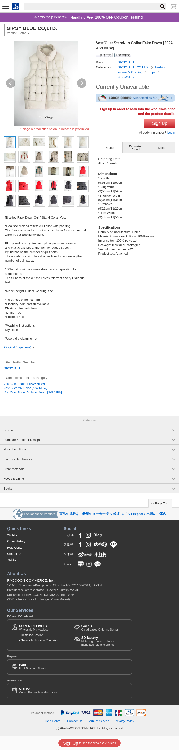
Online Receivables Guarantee (38, 690)
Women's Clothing (130, 72)
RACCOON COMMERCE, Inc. (31, 580)
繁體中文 (124, 55)
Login (171, 132)
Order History (16, 541)
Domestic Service (32, 635)
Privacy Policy (124, 721)
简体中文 (105, 55)
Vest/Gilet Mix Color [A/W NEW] (25, 388)
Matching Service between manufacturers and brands (104, 641)
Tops (152, 72)
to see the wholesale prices (89, 743)
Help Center (15, 547)
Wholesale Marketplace (34, 627)
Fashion (161, 67)
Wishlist (12, 535)
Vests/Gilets (126, 77)
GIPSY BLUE (13, 368)
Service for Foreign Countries (39, 640)
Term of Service (98, 721)
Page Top (161, 503)
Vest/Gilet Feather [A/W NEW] (24, 383)
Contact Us (14, 553)
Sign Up (159, 123)
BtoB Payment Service (33, 666)
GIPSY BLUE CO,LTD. (134, 67)
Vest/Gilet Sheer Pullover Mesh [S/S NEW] (33, 392)
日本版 (11, 560)
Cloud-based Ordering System (100, 627)
